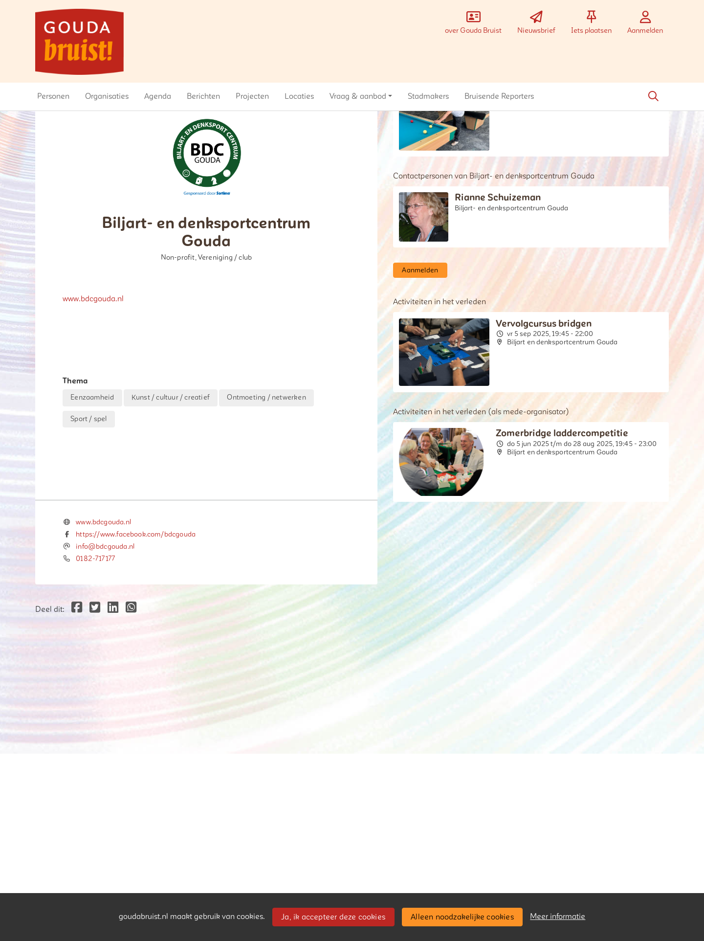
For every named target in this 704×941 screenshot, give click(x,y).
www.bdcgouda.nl (93, 299)
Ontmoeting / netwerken (266, 397)
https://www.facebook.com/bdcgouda (136, 739)
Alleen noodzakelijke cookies (462, 917)
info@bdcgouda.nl (105, 750)
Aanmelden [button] (420, 270)
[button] (53, 96)
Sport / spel (88, 419)
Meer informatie (557, 916)
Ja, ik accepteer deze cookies (333, 917)
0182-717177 (95, 763)
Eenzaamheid (92, 397)
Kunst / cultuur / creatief (171, 397)
